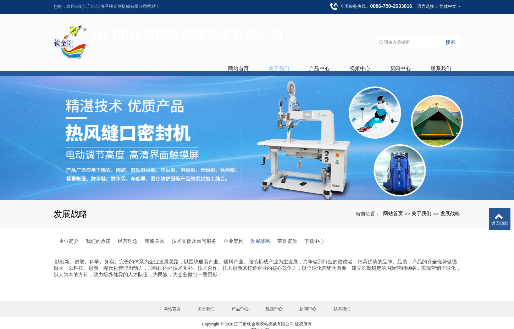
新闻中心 (402, 59)
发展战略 (450, 204)
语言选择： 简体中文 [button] (439, 6)
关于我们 (286, 59)
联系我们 (441, 59)
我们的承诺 (98, 232)
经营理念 (128, 232)
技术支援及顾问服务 (194, 232)
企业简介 (69, 232)
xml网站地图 (257, 321)
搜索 (450, 35)
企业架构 (233, 232)
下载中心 (314, 232)
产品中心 (325, 59)
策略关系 (155, 232)
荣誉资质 (287, 232)
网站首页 (247, 59)
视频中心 (363, 59)
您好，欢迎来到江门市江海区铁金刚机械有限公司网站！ (107, 6)
